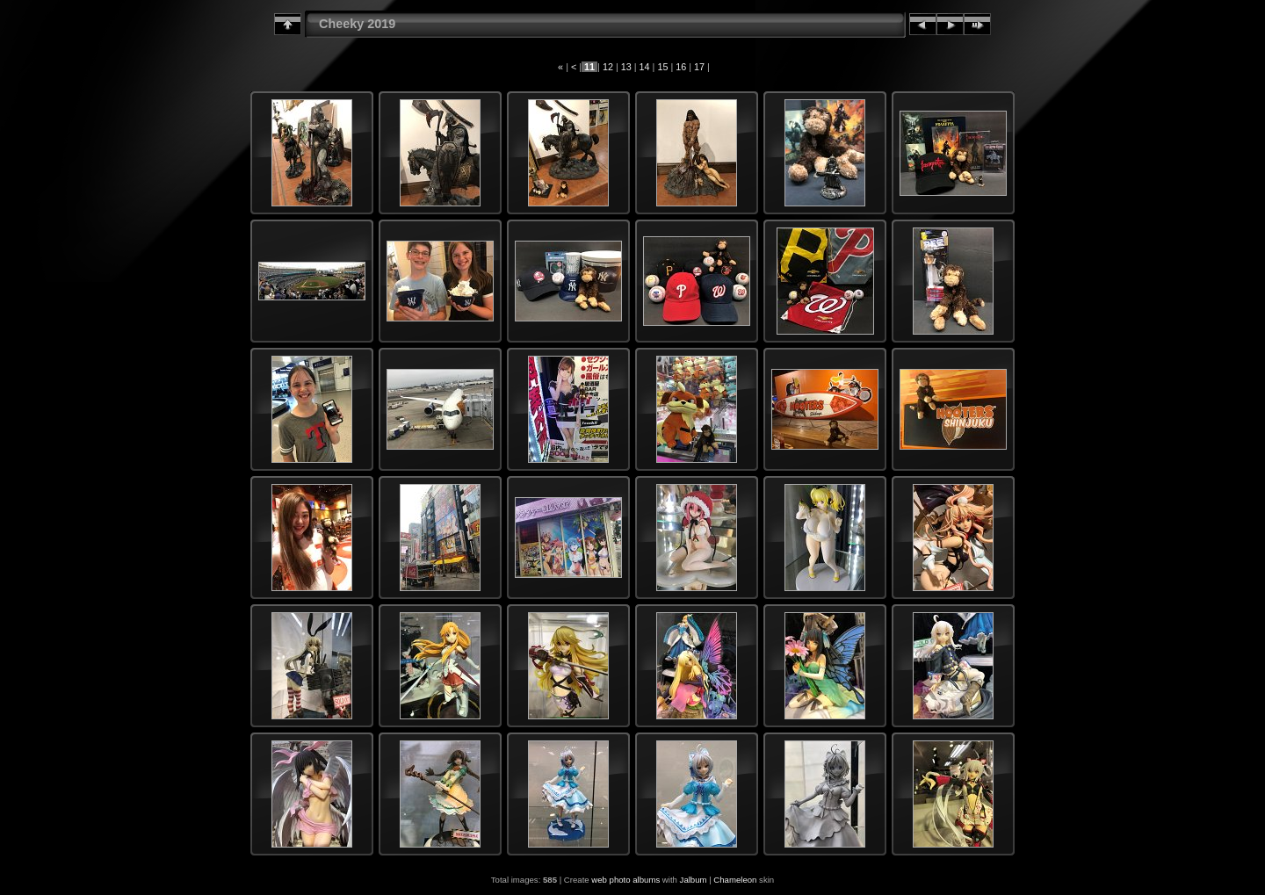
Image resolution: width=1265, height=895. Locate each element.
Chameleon (734, 879)
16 (681, 66)
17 (699, 66)
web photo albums (625, 879)
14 (645, 66)
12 (608, 66)
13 (626, 66)
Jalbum (693, 879)
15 (662, 66)
